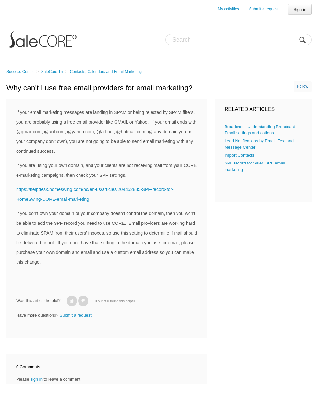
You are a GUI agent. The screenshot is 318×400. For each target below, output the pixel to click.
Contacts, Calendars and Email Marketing (105, 71)
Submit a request (264, 9)
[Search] (238, 39)
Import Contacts (239, 155)
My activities (228, 9)
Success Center (20, 71)
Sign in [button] (299, 9)
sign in (36, 379)
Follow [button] (302, 86)
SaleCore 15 (52, 71)
